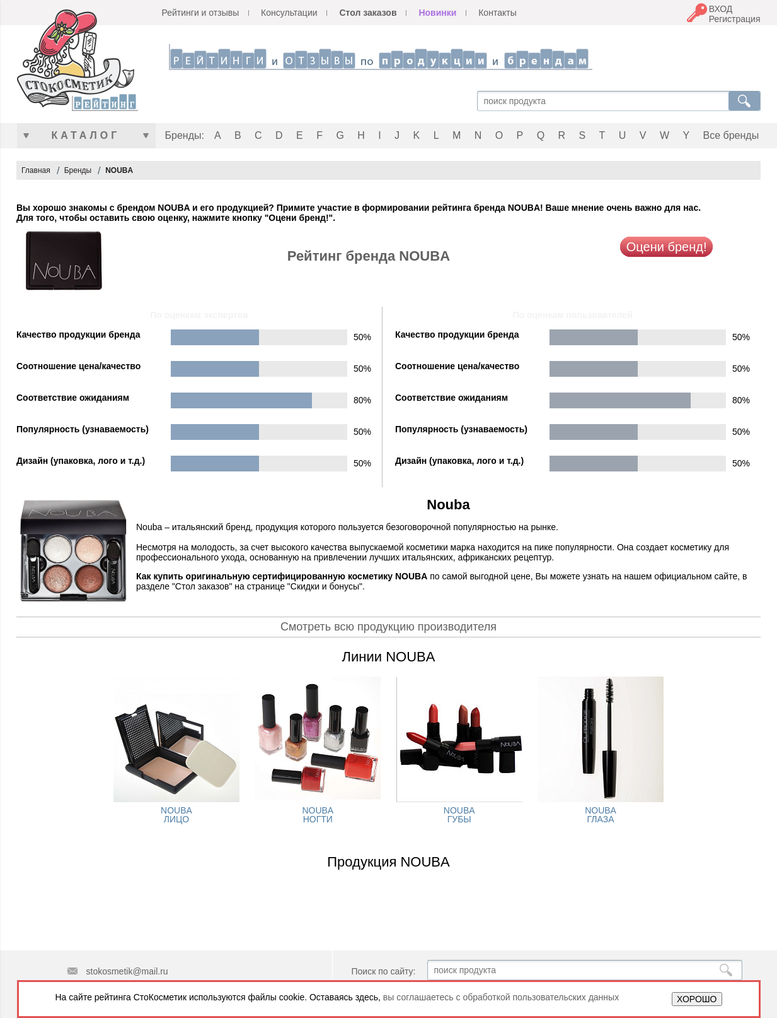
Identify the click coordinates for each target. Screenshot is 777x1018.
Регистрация (735, 19)
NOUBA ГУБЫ (459, 815)
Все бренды (731, 135)
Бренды (77, 170)
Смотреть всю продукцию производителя (388, 626)
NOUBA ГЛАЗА (600, 815)
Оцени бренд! (666, 247)
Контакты (497, 13)
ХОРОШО (697, 999)
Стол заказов (367, 13)
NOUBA (119, 170)
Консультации (289, 13)
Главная (35, 170)
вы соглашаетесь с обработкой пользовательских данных (501, 997)
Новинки (437, 13)
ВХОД (721, 9)
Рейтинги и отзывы (200, 13)
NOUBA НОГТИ (317, 815)
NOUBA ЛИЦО (176, 815)
